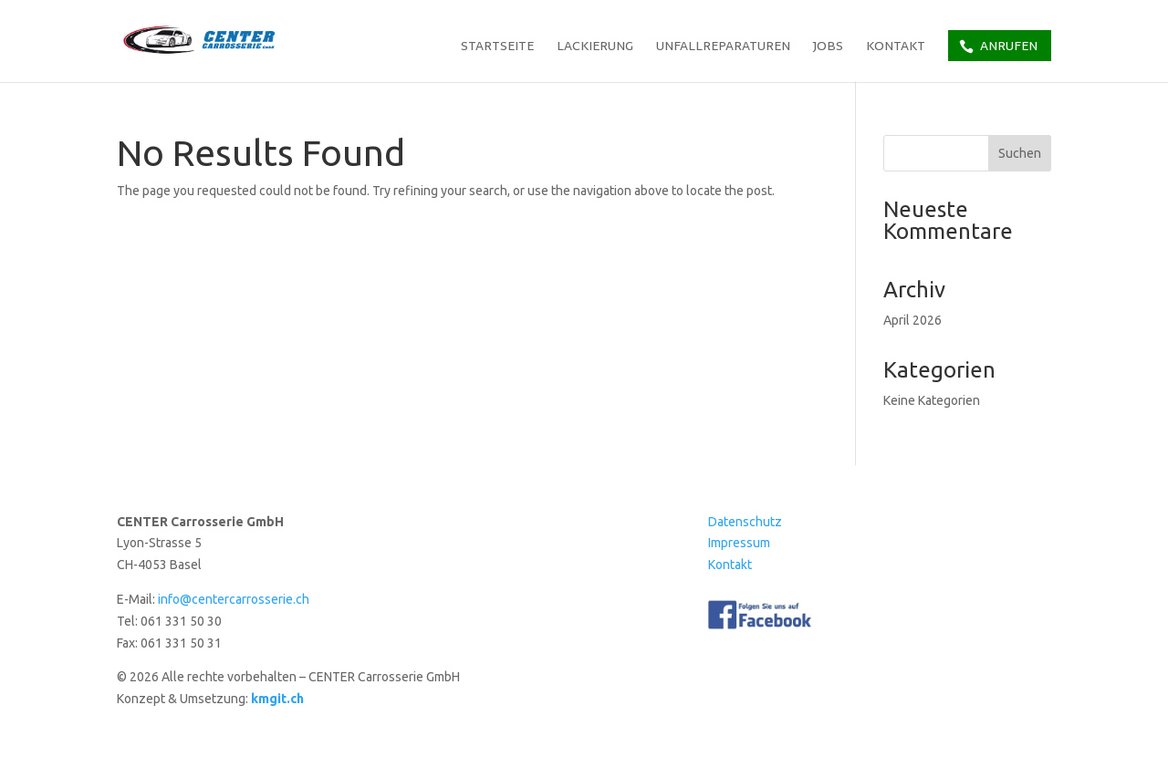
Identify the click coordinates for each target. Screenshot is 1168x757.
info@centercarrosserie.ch (233, 599)
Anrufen (1009, 46)
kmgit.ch (277, 698)
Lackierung (595, 47)
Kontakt (895, 47)
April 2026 (912, 320)
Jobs (828, 47)
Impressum (739, 542)
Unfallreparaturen (723, 47)
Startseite (497, 47)
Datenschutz (745, 521)
